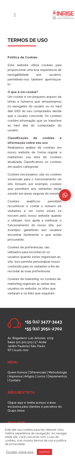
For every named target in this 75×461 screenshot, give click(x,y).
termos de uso (43, 440)
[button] (65, 195)
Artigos (29, 376)
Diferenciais (37, 372)
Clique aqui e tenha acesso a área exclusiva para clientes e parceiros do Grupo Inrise (35, 406)
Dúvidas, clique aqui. (20, 452)
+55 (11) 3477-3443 (43, 321)
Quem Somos (17, 372)
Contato (15, 380)
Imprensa (15, 376)
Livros (41, 376)
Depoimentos (57, 376)
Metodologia (57, 372)
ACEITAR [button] (44, 451)
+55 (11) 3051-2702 (43, 328)
